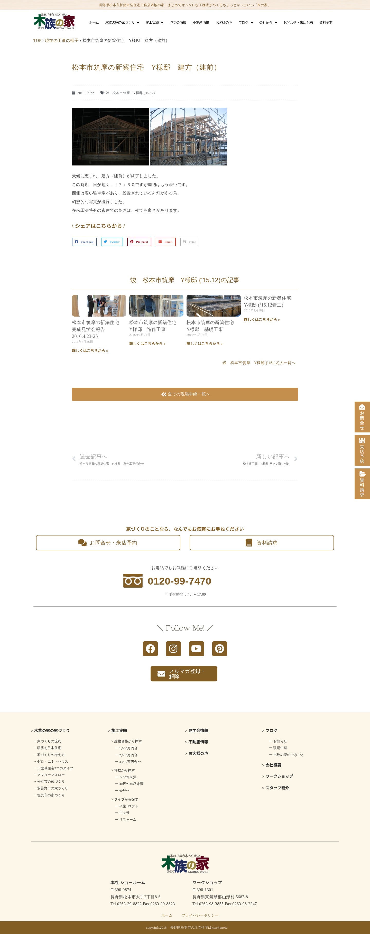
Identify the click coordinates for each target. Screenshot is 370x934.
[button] (84, 242)
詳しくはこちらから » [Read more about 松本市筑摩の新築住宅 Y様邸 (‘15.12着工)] (262, 320)
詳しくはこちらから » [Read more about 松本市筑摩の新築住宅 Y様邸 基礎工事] (205, 344)
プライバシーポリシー (200, 915)
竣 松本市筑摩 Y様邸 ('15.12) (130, 93)
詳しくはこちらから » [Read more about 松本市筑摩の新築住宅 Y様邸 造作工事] (147, 344)
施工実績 (154, 22)
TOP (37, 40)
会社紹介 (268, 22)
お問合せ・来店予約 (297, 22)
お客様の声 (224, 22)
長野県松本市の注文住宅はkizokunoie (199, 927)
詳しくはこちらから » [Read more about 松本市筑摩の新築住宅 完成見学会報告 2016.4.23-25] (90, 351)
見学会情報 (178, 22)
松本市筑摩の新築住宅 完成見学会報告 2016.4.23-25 (98, 329)
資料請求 (325, 22)
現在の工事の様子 (62, 40)
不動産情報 (201, 22)
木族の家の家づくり (122, 22)
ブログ (245, 22)
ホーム (94, 22)
